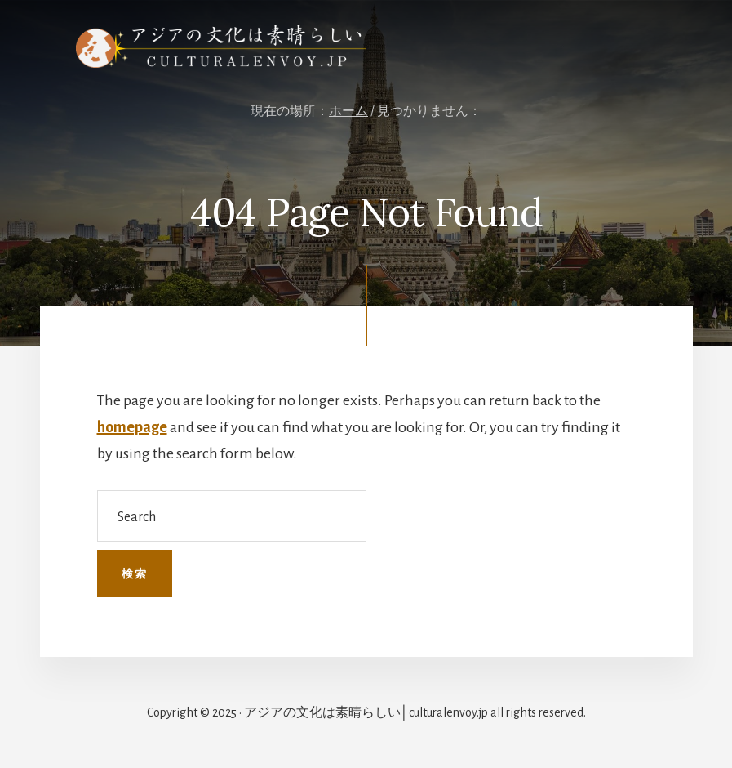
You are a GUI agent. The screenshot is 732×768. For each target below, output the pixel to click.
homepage (132, 427)
